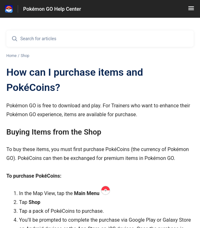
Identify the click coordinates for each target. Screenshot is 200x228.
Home (11, 56)
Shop (25, 56)
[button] (191, 10)
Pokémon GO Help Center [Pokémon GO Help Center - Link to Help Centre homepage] (52, 9)
